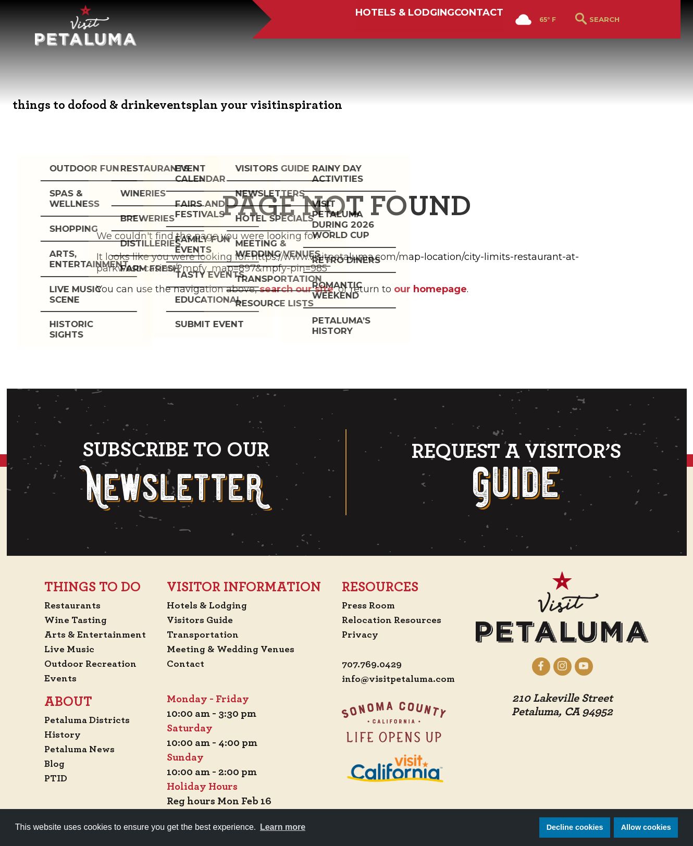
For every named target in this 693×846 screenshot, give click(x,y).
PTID (49, 778)
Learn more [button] (282, 827)
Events (53, 678)
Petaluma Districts (83, 720)
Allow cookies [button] (646, 827)
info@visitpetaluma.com (401, 679)
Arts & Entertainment (91, 634)
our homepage (430, 289)
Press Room (369, 605)
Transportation (204, 634)
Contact (434, 45)
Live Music (63, 649)
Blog (48, 763)
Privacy (360, 634)
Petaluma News (74, 749)
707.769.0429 (373, 665)
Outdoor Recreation (85, 663)
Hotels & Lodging (317, 45)
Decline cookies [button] (575, 827)
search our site (296, 289)
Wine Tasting (70, 620)
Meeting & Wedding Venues (233, 649)
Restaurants (67, 605)
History (56, 734)
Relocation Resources (393, 620)
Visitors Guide (201, 620)
